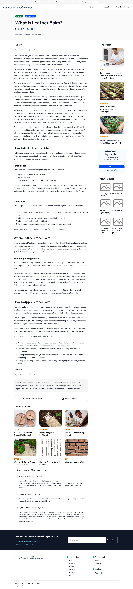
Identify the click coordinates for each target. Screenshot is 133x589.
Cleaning (69, 430)
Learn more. (95, 1)
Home (102, 69)
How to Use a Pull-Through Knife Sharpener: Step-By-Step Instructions (111, 75)
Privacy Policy (17, 586)
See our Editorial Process (32, 398)
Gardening (43, 430)
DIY (40, 459)
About (97, 561)
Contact (98, 564)
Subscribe (112, 167)
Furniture (72, 573)
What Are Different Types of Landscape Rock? (24, 463)
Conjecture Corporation (33, 583)
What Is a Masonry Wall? (75, 462)
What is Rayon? (117, 210)
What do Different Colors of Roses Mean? (105, 212)
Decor (16, 430)
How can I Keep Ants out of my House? (104, 230)
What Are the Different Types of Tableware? (23, 433)
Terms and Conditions (28, 586)
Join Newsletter (122, 7)
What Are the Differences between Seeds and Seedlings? (110, 109)
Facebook (98, 573)
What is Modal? (117, 194)
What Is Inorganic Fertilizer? (46, 433)
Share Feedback (69, 398)
